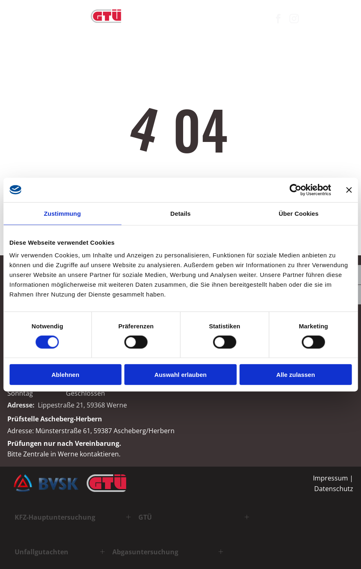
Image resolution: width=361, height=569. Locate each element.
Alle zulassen (295, 374)
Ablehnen (65, 374)
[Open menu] (347, 19)
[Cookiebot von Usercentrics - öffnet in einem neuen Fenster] (295, 190)
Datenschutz (333, 488)
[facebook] (278, 20)
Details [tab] (181, 213)
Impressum (330, 478)
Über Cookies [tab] (299, 213)
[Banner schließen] (349, 190)
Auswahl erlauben (180, 374)
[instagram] (294, 20)
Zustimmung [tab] (62, 213)
